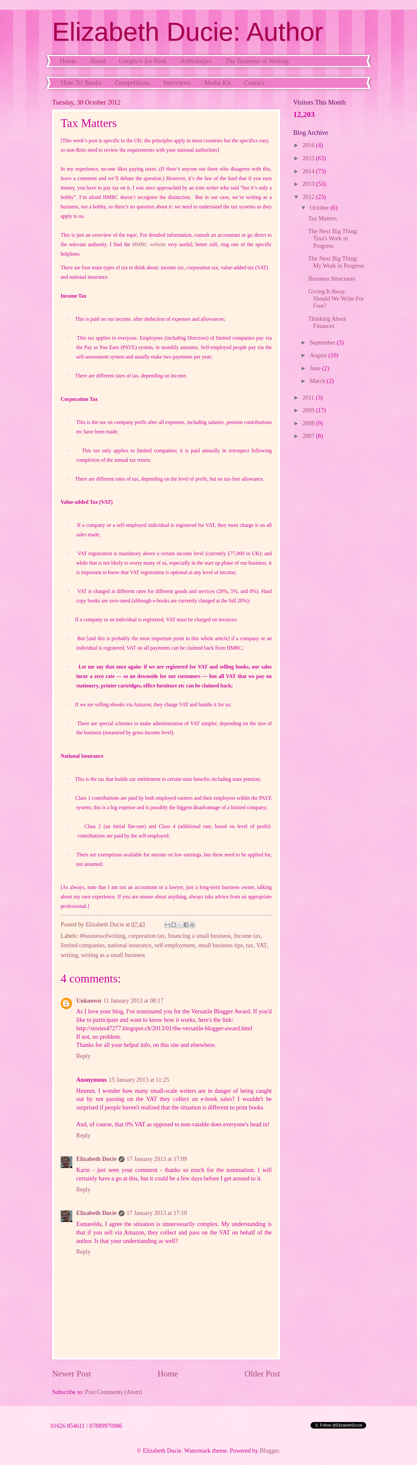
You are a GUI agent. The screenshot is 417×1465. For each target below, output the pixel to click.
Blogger (269, 1450)
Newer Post (71, 1373)
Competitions (132, 82)
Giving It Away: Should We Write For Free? (336, 298)
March (318, 381)
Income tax (247, 936)
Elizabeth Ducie (96, 1159)
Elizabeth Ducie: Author (187, 31)
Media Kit (217, 82)
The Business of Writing (257, 60)
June (316, 368)
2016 (309, 145)
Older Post (262, 1373)
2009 (309, 410)
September (323, 342)
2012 (309, 197)
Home (68, 60)
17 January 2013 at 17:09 (156, 1159)
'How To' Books (81, 82)
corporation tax (146, 936)
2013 (309, 184)
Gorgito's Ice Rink (143, 60)
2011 (309, 397)
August (319, 355)
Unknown (88, 1000)
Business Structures (331, 278)
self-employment (174, 945)
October (320, 207)
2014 (309, 171)
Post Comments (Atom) (113, 1392)
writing (69, 955)
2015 (309, 158)
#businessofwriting (102, 936)
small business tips (220, 945)
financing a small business (199, 936)
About (97, 60)
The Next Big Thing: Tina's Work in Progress (333, 238)
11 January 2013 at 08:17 (133, 1000)
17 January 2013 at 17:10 (156, 1213)
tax (249, 945)
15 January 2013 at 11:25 (139, 1080)
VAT (261, 945)
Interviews (177, 82)
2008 (309, 423)
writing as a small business (113, 955)
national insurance (129, 945)
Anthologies (196, 60)
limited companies (83, 945)
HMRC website (149, 244)
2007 (309, 436)
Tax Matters (322, 218)
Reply (83, 1056)
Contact (254, 82)
